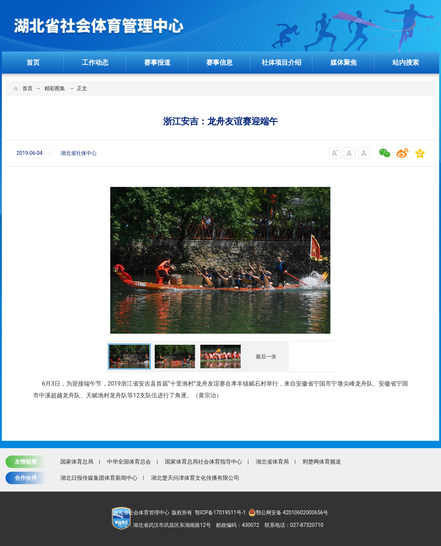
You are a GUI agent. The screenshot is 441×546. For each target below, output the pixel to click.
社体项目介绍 (281, 62)
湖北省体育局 (272, 461)
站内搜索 (405, 62)
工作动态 (95, 62)
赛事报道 (157, 62)
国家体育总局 (76, 461)
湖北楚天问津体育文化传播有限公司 (195, 478)
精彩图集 (54, 88)
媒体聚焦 (343, 62)
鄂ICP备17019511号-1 (220, 512)
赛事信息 (219, 62)
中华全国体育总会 (129, 461)
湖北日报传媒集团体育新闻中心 (98, 478)
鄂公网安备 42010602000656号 (288, 512)
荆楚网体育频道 (321, 461)
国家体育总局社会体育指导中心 (203, 461)
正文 (82, 88)
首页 (33, 62)
